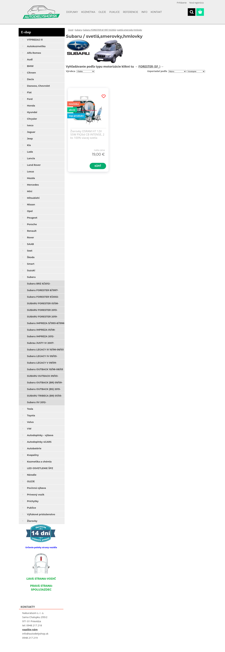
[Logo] (41, 12)
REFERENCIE (130, 12)
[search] (191, 12)
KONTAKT (156, 12)
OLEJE (102, 12)
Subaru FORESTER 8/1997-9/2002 (99, 29)
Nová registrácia (196, 2)
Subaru (78, 29)
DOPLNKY (72, 12)
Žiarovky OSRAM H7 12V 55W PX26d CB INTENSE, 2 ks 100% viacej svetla (87, 134)
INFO (144, 12)
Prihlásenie (182, 2)
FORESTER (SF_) (149, 66)
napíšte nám (30, 629)
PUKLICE (114, 12)
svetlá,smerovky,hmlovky (129, 29)
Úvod (70, 29)
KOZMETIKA (88, 12)
